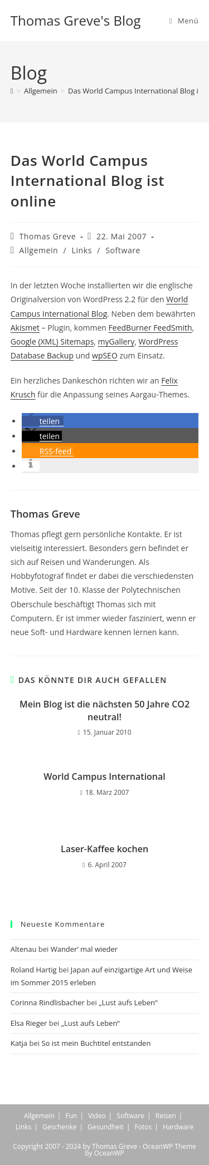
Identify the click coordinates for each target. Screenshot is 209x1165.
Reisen (165, 1115)
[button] (43, 421)
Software (122, 250)
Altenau (24, 949)
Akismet (25, 327)
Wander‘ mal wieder (84, 949)
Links (82, 250)
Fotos (143, 1127)
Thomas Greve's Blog (76, 20)
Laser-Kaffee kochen (104, 849)
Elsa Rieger (29, 1023)
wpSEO (105, 355)
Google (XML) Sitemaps (52, 341)
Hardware (178, 1127)
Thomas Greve (48, 236)
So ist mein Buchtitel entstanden (95, 1043)
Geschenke (59, 1127)
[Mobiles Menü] (184, 21)
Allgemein (39, 250)
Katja (19, 1043)
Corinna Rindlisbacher (48, 1002)
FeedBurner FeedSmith (150, 327)
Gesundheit (106, 1127)
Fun (71, 1115)
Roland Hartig (34, 970)
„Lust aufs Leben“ (128, 1002)
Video (96, 1115)
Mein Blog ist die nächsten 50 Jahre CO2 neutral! (104, 710)
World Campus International (104, 776)
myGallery (116, 341)
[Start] (12, 91)
